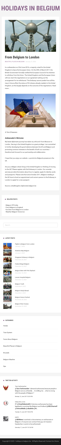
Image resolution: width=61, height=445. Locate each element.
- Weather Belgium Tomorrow (15, 212)
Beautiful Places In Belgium (14, 61)
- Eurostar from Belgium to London (17, 209)
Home (57, 441)
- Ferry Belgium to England (14, 207)
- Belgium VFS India (11, 205)
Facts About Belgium (10, 339)
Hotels (5, 326)
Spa (4, 366)
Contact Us (50, 441)
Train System (7, 332)
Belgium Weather (9, 359)
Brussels (6, 353)
